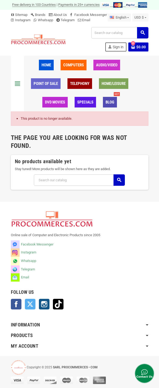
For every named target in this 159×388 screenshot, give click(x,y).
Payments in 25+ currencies (79, 5)
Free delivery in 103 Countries (34, 5)
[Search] (119, 32)
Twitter (30, 304)
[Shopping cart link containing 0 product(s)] (138, 46)
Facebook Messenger (90, 15)
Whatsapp (45, 20)
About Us (58, 15)
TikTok (58, 304)
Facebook (16, 304)
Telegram (68, 20)
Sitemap (19, 15)
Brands (38, 15)
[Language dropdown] (119, 17)
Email (86, 20)
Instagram (22, 20)
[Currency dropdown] (140, 17)
